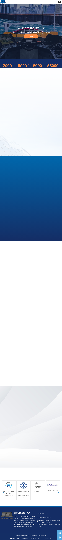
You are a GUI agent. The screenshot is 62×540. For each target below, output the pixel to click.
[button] (59, 2)
